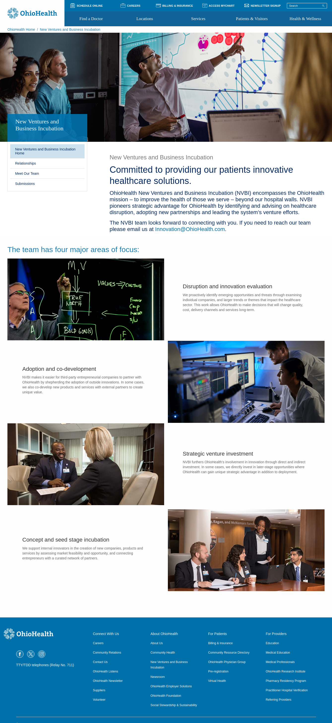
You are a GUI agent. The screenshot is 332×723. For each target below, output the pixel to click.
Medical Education (278, 652)
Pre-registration (218, 671)
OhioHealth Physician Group (226, 662)
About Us (157, 643)
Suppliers (99, 690)
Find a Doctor (91, 18)
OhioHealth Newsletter (108, 681)
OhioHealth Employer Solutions (171, 686)
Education (272, 643)
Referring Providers (278, 699)
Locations (144, 18)
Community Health (163, 652)
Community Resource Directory (228, 652)
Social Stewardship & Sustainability (174, 705)
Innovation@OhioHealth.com (190, 229)
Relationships (25, 163)
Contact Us (100, 662)
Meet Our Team (27, 173)
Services (198, 18)
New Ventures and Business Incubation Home (45, 151)
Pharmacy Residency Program (286, 681)
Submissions (25, 184)
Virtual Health (217, 681)
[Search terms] (307, 5)
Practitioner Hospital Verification (287, 690)
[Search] (323, 5)
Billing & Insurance (220, 643)
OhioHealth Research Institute (285, 671)
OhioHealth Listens (105, 671)
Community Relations (107, 652)
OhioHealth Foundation (166, 695)
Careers (98, 643)
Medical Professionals (280, 662)
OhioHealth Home (21, 29)
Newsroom (158, 677)
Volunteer (99, 699)
